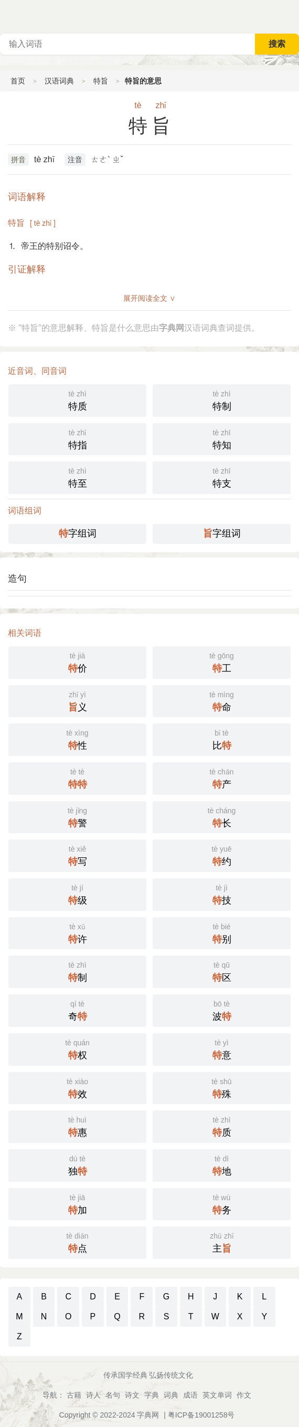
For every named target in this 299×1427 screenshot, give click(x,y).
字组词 (78, 533)
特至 (77, 477)
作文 (244, 1395)
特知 (222, 438)
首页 (17, 81)
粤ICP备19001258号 (201, 1415)
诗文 (132, 1395)
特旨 (100, 81)
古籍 (74, 1395)
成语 (190, 1395)
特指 (77, 438)
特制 (222, 399)
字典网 (148, 1415)
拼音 (18, 159)
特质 (77, 399)
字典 (151, 1395)
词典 (171, 1395)
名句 (112, 1395)
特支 (222, 477)
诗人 (93, 1395)
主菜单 (290, 15)
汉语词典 (59, 81)
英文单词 (217, 1395)
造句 (17, 578)
